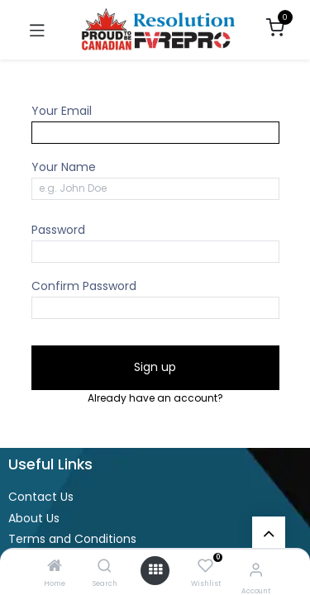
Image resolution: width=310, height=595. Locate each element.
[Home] (54, 567)
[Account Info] (256, 570)
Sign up (155, 367)
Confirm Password (83, 286)
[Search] (104, 567)
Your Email (61, 110)
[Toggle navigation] (37, 29)
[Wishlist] (205, 567)
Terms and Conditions (72, 539)
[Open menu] (155, 570)
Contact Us (41, 496)
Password (58, 229)
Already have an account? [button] (155, 398)
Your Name (63, 167)
